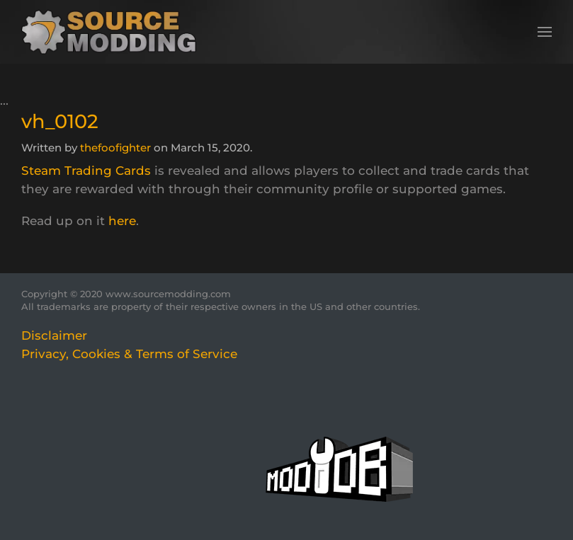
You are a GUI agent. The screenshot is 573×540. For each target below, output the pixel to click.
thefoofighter (115, 147)
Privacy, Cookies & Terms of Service (129, 354)
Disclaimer (54, 335)
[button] (545, 32)
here (122, 221)
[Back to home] (113, 32)
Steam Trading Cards (86, 170)
